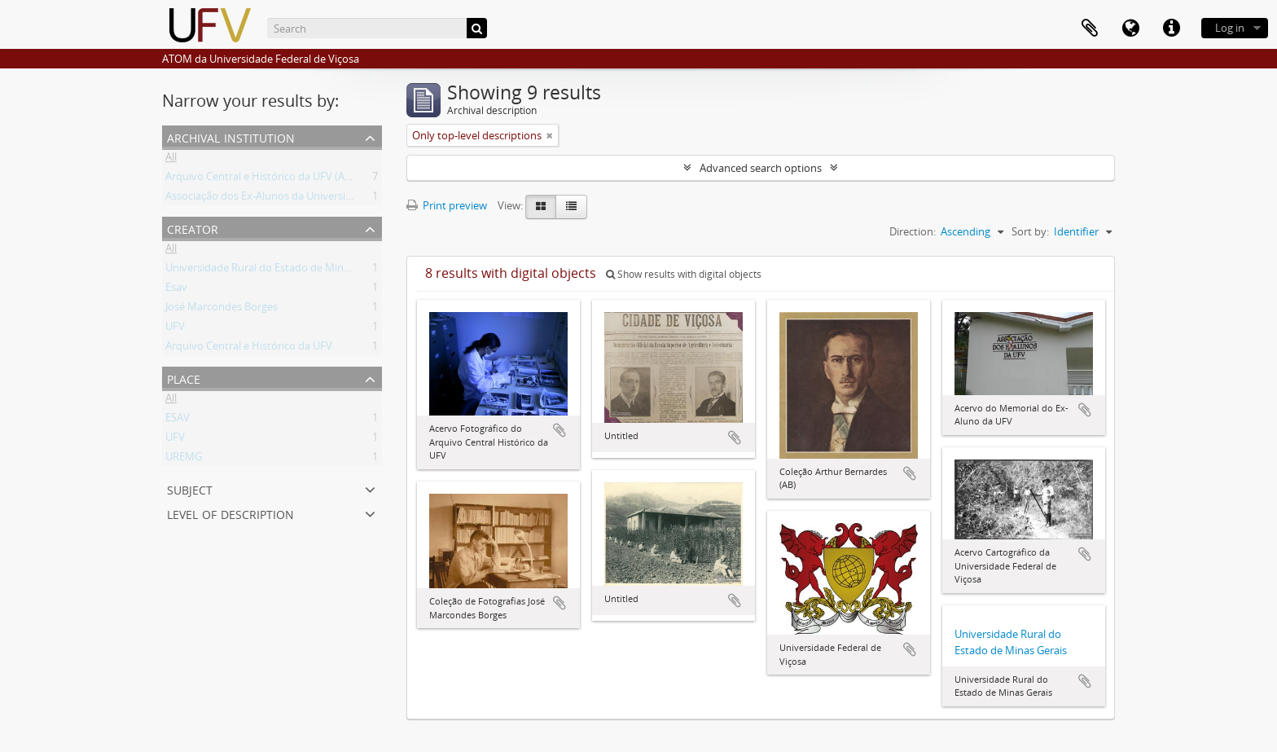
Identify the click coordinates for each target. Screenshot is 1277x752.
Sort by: (1030, 231)
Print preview (446, 205)
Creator (192, 228)
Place (183, 378)
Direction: (912, 231)
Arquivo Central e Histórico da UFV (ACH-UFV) (275, 179)
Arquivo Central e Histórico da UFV (248, 348)
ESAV (177, 420)
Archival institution (231, 136)
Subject (190, 488)
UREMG (183, 459)
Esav (176, 290)
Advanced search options (761, 168)
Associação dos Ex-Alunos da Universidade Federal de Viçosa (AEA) (324, 198)
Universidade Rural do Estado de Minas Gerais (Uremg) (296, 270)
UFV (175, 329)
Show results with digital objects (683, 274)
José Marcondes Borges (221, 309)
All (171, 159)
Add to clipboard (559, 430)
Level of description (230, 513)
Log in (1229, 27)
